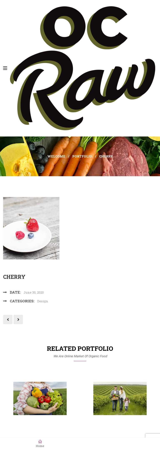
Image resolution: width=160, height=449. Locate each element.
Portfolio (82, 156)
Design (42, 301)
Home (40, 443)
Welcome (56, 156)
